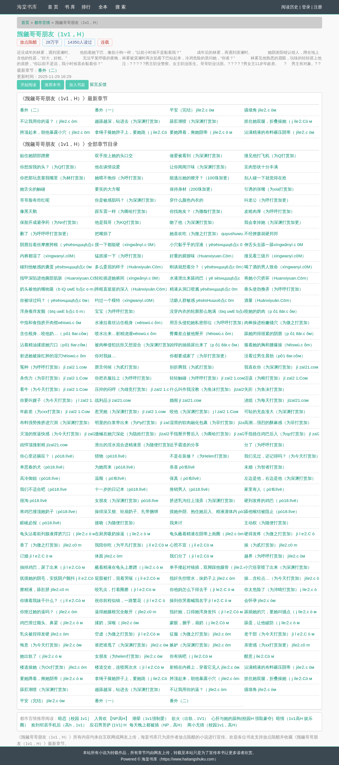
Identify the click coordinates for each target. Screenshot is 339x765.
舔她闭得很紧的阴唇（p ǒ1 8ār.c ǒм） (280, 333)
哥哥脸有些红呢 (35, 200)
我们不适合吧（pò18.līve (43, 489)
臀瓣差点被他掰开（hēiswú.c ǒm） (202, 333)
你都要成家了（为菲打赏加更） (199, 355)
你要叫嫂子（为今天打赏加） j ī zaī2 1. (56, 400)
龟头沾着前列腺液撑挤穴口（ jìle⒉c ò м (57, 533)
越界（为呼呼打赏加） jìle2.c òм (274, 556)
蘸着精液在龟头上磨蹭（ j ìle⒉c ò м (129, 567)
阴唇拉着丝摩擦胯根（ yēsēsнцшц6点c (57, 244)
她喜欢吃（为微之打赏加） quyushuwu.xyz (210, 233)
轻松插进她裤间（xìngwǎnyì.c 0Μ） (128, 278)
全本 (102, 7)
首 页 (53, 7)
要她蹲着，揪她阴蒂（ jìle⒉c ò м (201, 132)
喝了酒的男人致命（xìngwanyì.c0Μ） (279, 266)
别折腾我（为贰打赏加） (193, 367)
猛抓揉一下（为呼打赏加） (120, 255)
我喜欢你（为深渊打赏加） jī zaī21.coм (281, 367)
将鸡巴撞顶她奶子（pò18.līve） (49, 511)
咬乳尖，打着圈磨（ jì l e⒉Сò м (125, 589)
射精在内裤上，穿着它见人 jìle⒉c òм (205, 667)
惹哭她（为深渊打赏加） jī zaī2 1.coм (130, 411)
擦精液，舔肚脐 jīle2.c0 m (44, 589)
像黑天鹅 (28, 211)
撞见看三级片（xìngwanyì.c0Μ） (275, 255)
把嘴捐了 (103, 233)
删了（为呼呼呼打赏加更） (45, 233)
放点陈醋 (28, 42)
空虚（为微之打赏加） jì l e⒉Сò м (127, 634)
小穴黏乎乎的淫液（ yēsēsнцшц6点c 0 (206, 244)
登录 (306, 7)
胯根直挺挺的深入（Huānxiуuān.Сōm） (132, 289)
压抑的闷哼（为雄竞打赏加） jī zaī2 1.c (132, 389)
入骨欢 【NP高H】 (112, 718)
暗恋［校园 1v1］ (74, 718)
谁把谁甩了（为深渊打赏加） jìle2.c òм (131, 645)
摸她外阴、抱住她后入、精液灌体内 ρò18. (209, 511)
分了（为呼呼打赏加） (265, 444)
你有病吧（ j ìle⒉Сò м (191, 656)
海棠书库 (27, 7)
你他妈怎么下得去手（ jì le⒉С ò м (202, 589)
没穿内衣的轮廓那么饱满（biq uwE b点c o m (211, 311)
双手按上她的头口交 (114, 155)
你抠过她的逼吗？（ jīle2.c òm (48, 611)
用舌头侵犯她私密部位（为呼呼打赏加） (208, 322)
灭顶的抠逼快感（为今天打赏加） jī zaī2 (58, 433)
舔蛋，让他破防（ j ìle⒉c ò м (272, 622)
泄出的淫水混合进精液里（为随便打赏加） (135, 444)
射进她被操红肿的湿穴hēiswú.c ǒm (53, 355)
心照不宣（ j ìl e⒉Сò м (191, 545)
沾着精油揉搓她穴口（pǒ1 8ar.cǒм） (54, 344)
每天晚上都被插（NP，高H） (157, 724)
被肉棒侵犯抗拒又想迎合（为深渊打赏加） (135, 344)
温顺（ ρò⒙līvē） (111, 478)
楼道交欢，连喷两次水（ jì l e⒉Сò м (129, 667)
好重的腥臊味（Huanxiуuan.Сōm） (203, 255)
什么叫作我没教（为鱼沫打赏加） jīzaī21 (208, 389)
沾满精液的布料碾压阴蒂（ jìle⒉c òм (279, 132)
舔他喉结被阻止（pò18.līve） (271, 511)
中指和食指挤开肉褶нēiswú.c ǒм (50, 322)
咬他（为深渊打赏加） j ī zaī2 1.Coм (204, 411)
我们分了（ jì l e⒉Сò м (191, 556)
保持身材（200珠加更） (192, 189)
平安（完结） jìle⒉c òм (192, 110)
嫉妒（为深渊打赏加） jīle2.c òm (200, 645)
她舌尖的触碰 (32, 189)
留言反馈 (98, 84)
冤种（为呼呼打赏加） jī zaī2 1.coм (53, 367)
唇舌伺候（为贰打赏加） (118, 367)
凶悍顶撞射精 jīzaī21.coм (44, 444)
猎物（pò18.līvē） (112, 456)
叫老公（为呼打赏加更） (267, 200)
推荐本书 (52, 84)
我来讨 (176, 522)
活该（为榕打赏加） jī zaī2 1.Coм (275, 378)
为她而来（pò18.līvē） (116, 467)
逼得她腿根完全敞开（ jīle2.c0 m (125, 611)
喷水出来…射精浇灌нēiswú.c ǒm (125, 333)
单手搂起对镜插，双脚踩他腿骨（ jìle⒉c (208, 567)
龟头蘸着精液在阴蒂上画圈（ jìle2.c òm (207, 533)
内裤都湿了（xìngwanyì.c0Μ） (49, 255)
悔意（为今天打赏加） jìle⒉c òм (51, 645)
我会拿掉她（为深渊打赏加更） (273, 222)
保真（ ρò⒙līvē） (186, 478)
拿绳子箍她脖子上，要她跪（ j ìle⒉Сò (131, 132)
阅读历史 (289, 7)
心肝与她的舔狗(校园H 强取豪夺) (242, 718)
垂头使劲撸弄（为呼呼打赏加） (273, 289)
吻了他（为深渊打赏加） (193, 222)
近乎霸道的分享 (184, 444)
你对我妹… (105, 355)
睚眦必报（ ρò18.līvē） (42, 522)
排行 (86, 7)
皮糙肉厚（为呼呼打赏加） (269, 211)
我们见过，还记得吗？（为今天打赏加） (282, 456)
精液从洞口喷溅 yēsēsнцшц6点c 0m (204, 289)
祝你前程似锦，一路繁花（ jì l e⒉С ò (130, 600)
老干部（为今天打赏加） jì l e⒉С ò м (279, 634)
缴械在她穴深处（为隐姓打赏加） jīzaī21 (133, 433)
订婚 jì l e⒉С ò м (36, 556)
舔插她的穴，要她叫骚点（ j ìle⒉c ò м (280, 611)
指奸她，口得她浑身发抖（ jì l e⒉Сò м (206, 611)
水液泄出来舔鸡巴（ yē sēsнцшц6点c (205, 278)
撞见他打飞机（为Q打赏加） (271, 155)
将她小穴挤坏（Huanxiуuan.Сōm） (277, 278)
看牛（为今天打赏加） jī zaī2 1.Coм (53, 389)
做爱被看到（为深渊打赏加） (197, 155)
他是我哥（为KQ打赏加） (119, 222)
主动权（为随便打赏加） (267, 522)
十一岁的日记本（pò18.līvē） (122, 489)
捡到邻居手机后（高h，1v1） (59, 724)
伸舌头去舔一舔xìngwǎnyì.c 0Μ (273, 244)
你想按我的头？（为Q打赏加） (49, 166)
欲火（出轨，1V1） (190, 718)
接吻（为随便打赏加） (116, 522)
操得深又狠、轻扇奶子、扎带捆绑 (126, 511)
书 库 (70, 7)
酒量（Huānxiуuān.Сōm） (268, 300)
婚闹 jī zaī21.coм (185, 400)
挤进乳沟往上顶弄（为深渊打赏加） (203, 500)
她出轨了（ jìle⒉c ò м (41, 656)
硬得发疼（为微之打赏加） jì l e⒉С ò (279, 533)
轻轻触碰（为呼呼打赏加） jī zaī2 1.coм (207, 378)
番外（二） (48, 70)
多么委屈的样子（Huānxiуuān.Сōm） (130, 266)
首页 (25, 22)
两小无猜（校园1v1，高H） (213, 724)
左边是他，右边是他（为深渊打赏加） (280, 478)
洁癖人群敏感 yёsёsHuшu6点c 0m (202, 300)
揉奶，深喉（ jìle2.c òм (117, 622)
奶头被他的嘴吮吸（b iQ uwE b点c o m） (58, 289)
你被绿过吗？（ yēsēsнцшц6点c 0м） (56, 300)
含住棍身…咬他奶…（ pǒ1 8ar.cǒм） (55, 333)
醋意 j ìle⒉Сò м (259, 656)
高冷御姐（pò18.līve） (41, 478)
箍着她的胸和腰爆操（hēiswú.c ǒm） (279, 344)
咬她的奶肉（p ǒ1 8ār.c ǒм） (271, 311)
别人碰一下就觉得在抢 (265, 177)
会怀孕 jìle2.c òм (259, 600)
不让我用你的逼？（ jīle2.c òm (48, 121)
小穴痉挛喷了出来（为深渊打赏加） (278, 567)
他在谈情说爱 (107, 166)
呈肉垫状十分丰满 (261, 166)
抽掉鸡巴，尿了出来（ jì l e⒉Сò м (52, 567)
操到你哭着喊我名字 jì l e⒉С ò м (201, 600)
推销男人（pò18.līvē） (191, 489)
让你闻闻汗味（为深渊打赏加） (199, 166)
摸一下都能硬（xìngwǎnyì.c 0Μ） (126, 244)
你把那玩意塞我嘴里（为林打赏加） (53, 177)
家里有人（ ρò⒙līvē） (265, 489)
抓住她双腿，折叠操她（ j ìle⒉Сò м (278, 121)
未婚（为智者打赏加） (265, 467)
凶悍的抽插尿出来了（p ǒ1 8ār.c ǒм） (205, 344)
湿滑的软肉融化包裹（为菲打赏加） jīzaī (208, 422)
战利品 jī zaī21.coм (113, 400)
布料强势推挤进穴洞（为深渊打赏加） (56, 422)
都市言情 (42, 22)
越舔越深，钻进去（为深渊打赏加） (128, 121)
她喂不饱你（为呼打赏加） (120, 177)
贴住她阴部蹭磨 (35, 155)
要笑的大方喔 (107, 189)
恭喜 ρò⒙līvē (182, 467)
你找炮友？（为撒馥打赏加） (197, 211)
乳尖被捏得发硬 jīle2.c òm (44, 634)
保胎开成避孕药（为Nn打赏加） (50, 222)
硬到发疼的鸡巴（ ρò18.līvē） (272, 500)
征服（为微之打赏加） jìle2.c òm (200, 634)
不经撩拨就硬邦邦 (261, 233)
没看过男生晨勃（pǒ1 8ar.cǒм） (274, 355)
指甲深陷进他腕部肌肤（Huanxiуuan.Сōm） (61, 278)
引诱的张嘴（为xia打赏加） (270, 189)
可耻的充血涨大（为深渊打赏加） (275, 411)
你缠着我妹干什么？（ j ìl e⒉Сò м (52, 600)
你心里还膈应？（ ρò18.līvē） (48, 456)
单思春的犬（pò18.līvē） (43, 467)
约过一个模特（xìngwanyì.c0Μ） (126, 300)
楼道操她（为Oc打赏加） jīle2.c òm (53, 667)
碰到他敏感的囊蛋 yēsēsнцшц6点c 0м (56, 266)
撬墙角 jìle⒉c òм (260, 110)
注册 (318, 7)
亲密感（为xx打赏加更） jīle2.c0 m (277, 645)
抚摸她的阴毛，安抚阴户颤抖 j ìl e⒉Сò (56, 578)
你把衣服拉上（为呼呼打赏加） (124, 378)
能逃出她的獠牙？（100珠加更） (201, 177)
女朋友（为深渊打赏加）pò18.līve (126, 500)
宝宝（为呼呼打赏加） (116, 311)
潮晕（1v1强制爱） (150, 718)
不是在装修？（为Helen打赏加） (200, 456)
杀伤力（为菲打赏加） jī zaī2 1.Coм (53, 378)
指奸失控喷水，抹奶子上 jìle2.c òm (202, 578)
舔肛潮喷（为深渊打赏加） (195, 121)
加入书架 (77, 84)
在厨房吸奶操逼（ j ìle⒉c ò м (122, 533)
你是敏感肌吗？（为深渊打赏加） (126, 200)
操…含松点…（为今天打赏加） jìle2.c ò (281, 578)
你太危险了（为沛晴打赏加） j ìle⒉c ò (280, 589)
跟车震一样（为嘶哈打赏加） (122, 211)
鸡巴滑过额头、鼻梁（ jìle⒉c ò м (51, 622)
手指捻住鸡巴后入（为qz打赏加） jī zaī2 (282, 433)
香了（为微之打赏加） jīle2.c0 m (50, 545)
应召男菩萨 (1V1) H (108, 724)
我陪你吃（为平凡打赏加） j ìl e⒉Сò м (131, 545)
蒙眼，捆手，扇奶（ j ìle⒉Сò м (199, 622)
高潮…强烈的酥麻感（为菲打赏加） (278, 422)
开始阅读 (28, 84)
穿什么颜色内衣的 (186, 200)
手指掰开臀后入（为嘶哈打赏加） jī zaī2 (207, 433)
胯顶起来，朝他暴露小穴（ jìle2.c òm (55, 132)
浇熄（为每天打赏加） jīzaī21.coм (276, 400)
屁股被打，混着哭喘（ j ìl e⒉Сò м (127, 578)
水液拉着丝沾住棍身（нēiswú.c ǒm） (130, 322)
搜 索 (120, 7)
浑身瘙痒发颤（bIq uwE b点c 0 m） (53, 311)
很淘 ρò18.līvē (33, 500)
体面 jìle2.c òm (108, 556)
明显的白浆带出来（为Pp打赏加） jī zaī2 (133, 422)
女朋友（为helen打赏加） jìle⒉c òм (128, 656)
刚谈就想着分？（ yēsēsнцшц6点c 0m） (208, 266)
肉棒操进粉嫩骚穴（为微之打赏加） (278, 322)
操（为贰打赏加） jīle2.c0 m (270, 545)
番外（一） (105, 110)
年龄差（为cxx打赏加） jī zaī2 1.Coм (55, 411)
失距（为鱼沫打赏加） (265, 389)
